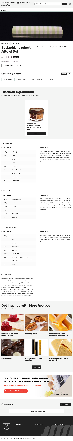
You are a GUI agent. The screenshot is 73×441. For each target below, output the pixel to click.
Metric (64, 73)
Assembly (51, 79)
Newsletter (39, 424)
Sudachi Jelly (8, 79)
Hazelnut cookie (22, 79)
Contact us (19, 424)
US (69, 73)
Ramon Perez (16, 43)
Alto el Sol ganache (37, 79)
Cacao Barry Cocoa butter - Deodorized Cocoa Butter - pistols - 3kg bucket (22, 259)
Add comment (65, 404)
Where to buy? (60, 424)
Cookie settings (36, 438)
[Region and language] (47, 4)
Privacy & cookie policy (25, 438)
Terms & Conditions (14, 438)
